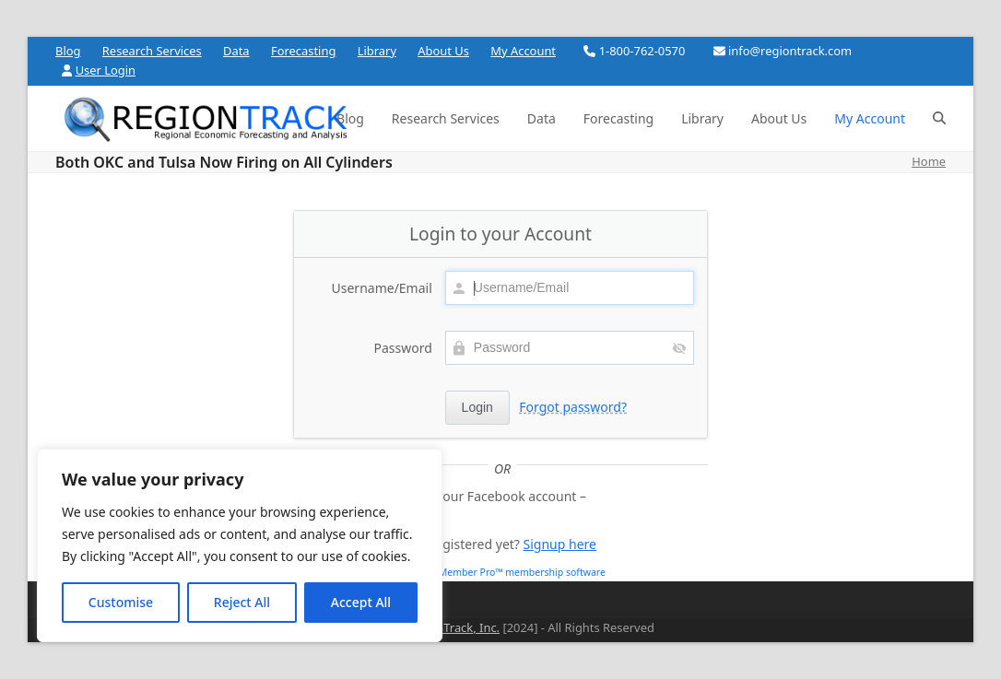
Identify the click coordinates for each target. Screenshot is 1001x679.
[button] (939, 119)
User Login (105, 70)
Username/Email (382, 288)
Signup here (560, 544)
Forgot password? (573, 407)
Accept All (361, 602)
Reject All (242, 602)
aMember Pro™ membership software (519, 572)
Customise (120, 602)
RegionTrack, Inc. (452, 627)
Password (402, 348)
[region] (239, 545)
